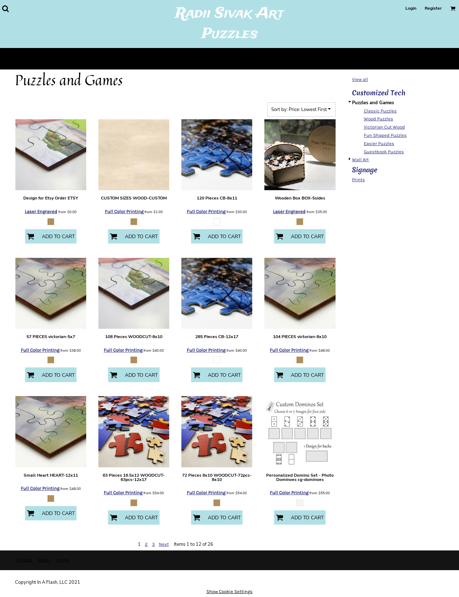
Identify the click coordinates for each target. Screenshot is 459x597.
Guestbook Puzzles (384, 151)
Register (433, 8)
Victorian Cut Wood (384, 127)
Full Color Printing (124, 211)
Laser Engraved (41, 211)
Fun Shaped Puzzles (385, 135)
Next (164, 544)
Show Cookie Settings (229, 591)
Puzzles (24, 560)
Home (63, 560)
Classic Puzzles (380, 111)
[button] (5, 8)
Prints (358, 179)
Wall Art (360, 159)
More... (44, 560)
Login (410, 8)
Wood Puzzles (378, 118)
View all (360, 79)
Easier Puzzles (379, 143)
